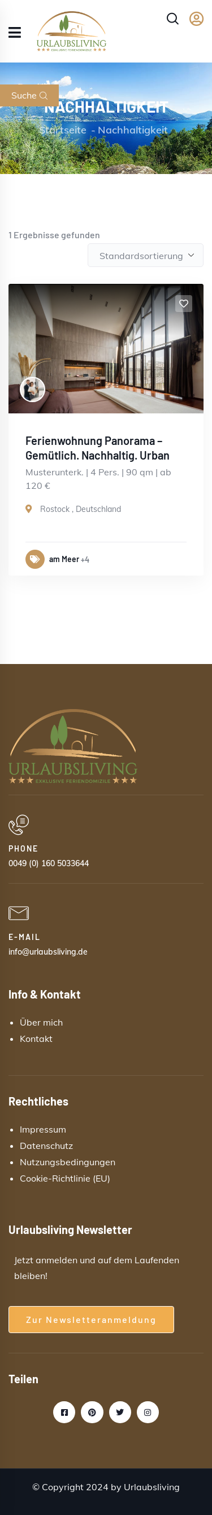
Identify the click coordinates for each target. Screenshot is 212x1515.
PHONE (23, 848)
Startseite (62, 129)
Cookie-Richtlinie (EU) (65, 1178)
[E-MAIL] (101, 913)
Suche (29, 95)
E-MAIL (24, 937)
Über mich (41, 1022)
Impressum (43, 1129)
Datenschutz (46, 1145)
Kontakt (36, 1038)
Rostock (55, 509)
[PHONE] (101, 825)
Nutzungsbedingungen (67, 1162)
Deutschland (98, 509)
